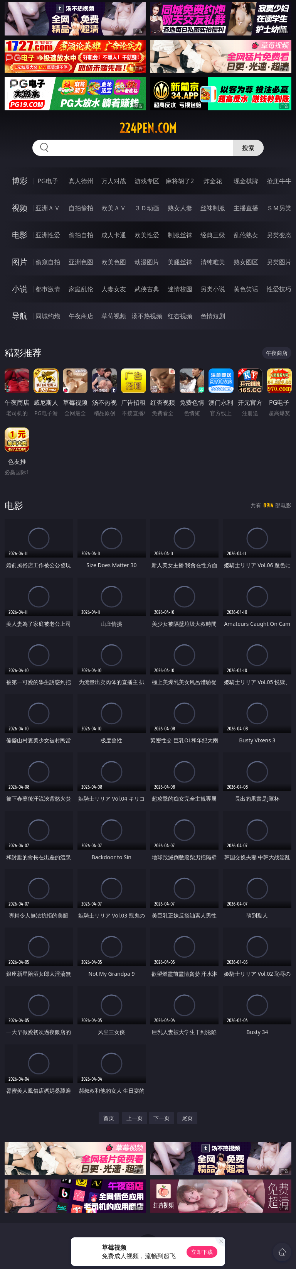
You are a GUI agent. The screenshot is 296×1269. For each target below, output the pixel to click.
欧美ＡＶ (113, 208)
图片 (19, 262)
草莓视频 (113, 316)
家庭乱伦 (81, 289)
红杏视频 (180, 316)
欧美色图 (113, 262)
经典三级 (212, 235)
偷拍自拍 (81, 235)
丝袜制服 (212, 208)
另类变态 (279, 235)
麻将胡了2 (180, 181)
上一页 (134, 1118)
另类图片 (279, 262)
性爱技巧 (279, 289)
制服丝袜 (180, 235)
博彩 (19, 181)
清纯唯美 (212, 262)
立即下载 (202, 1251)
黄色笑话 (246, 289)
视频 (19, 208)
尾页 (187, 1118)
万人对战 (113, 181)
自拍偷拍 (81, 208)
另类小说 (212, 289)
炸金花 (213, 181)
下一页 (161, 1118)
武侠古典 (147, 289)
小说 (19, 289)
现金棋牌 (246, 181)
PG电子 (47, 181)
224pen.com (148, 128)
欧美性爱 (147, 235)
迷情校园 (180, 289)
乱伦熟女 (246, 235)
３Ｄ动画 (147, 208)
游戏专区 (147, 181)
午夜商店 (81, 316)
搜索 (248, 148)
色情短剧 (212, 316)
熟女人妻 (180, 208)
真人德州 (81, 181)
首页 (108, 1118)
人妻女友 (113, 289)
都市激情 (47, 289)
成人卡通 (113, 235)
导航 (19, 316)
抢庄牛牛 (279, 181)
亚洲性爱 (47, 235)
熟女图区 (246, 262)
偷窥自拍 (47, 262)
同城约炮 (47, 316)
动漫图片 (147, 262)
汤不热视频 (146, 316)
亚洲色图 (81, 262)
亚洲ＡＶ (47, 208)
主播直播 (246, 208)
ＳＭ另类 (279, 208)
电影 (19, 235)
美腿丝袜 (180, 262)
